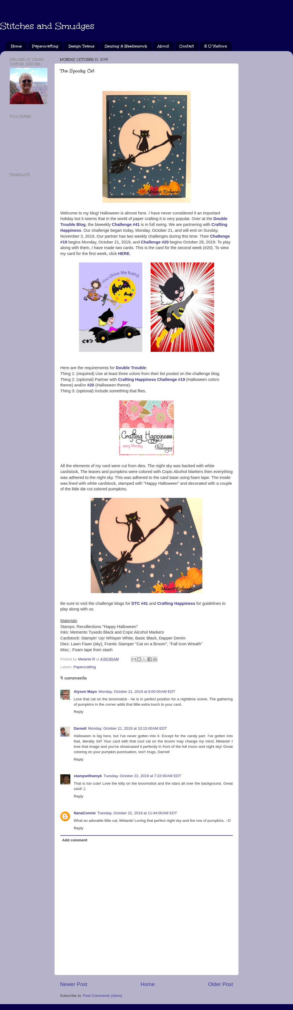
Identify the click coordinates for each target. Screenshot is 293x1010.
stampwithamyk (88, 776)
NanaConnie (85, 813)
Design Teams (81, 46)
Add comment (74, 840)
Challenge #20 (155, 242)
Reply (78, 712)
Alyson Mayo (85, 691)
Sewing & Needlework (126, 46)
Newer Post (73, 984)
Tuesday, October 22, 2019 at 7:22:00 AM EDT (142, 776)
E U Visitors (215, 46)
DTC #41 (139, 603)
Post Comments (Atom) (102, 996)
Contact (186, 46)
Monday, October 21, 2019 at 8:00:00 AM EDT (137, 691)
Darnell (80, 728)
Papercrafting (45, 46)
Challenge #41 (126, 224)
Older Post (220, 984)
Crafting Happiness (176, 603)
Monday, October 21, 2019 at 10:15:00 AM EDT (127, 728)
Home (16, 46)
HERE (123, 253)
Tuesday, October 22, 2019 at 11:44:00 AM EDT (137, 813)
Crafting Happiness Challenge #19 (151, 379)
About (163, 46)
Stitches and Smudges (47, 26)
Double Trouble (131, 368)
